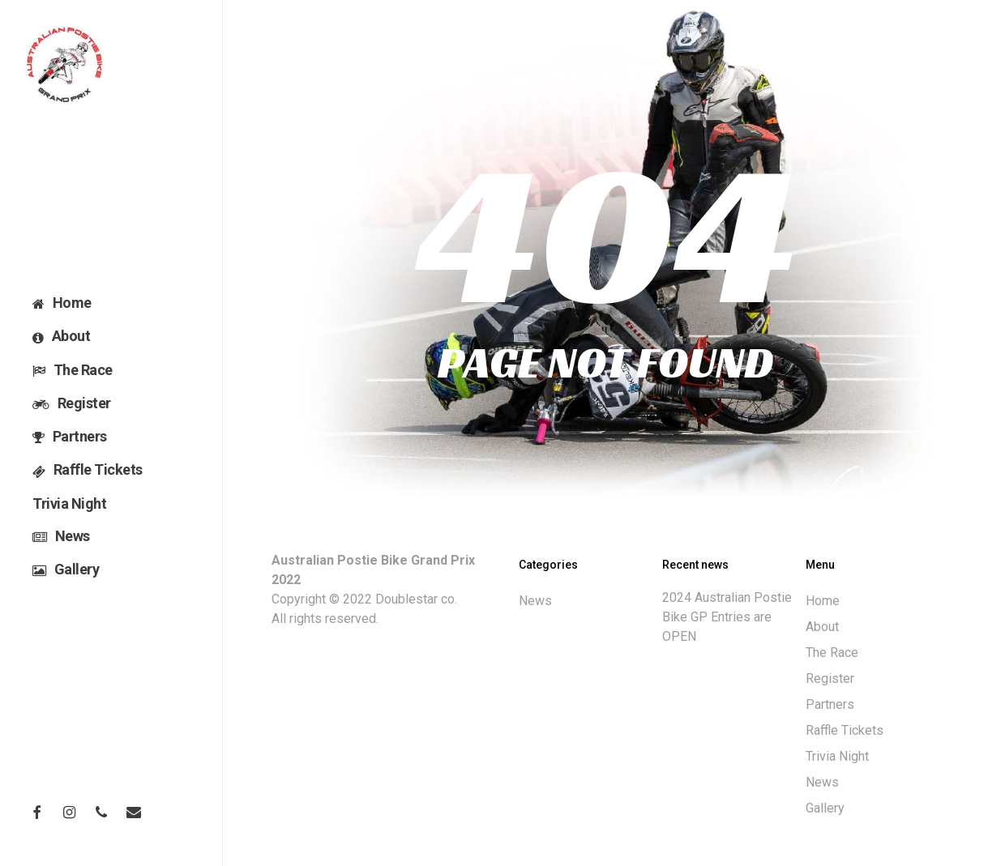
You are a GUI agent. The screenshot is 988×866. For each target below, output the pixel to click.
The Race (832, 652)
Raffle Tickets (844, 730)
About (822, 626)
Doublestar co (415, 599)
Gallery (825, 808)
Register (830, 678)
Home (823, 600)
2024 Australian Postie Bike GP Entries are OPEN (727, 617)
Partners (830, 704)
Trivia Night (837, 756)
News (535, 600)
